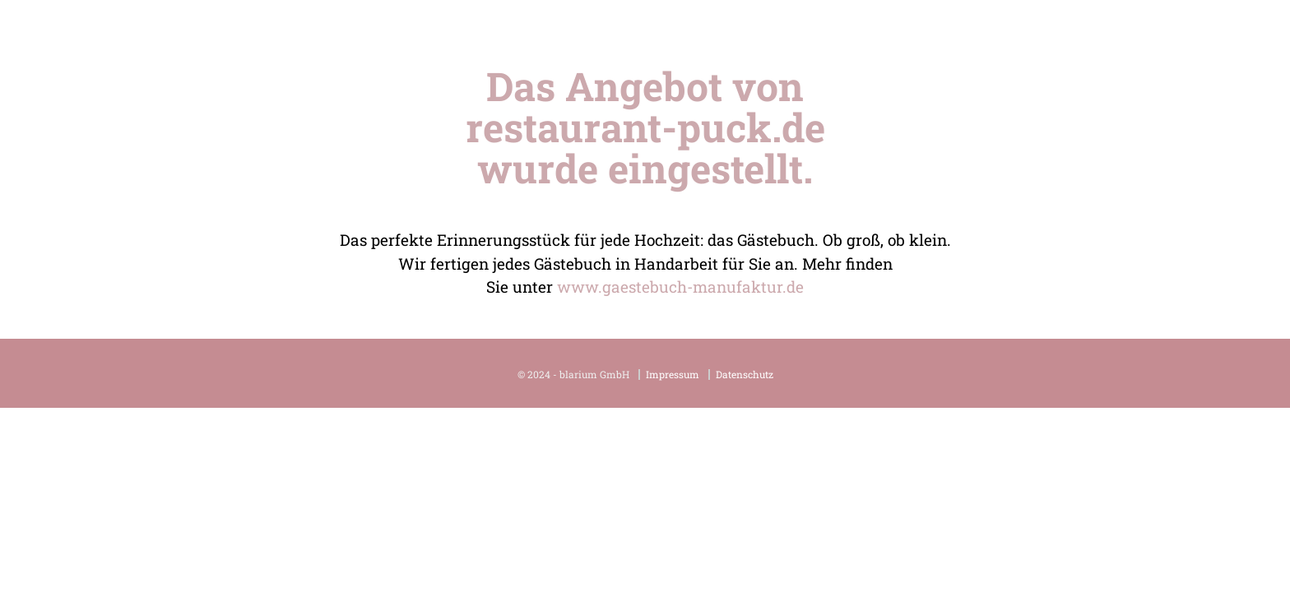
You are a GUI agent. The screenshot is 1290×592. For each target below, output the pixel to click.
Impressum (672, 374)
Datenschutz (744, 374)
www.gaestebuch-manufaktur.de (680, 286)
